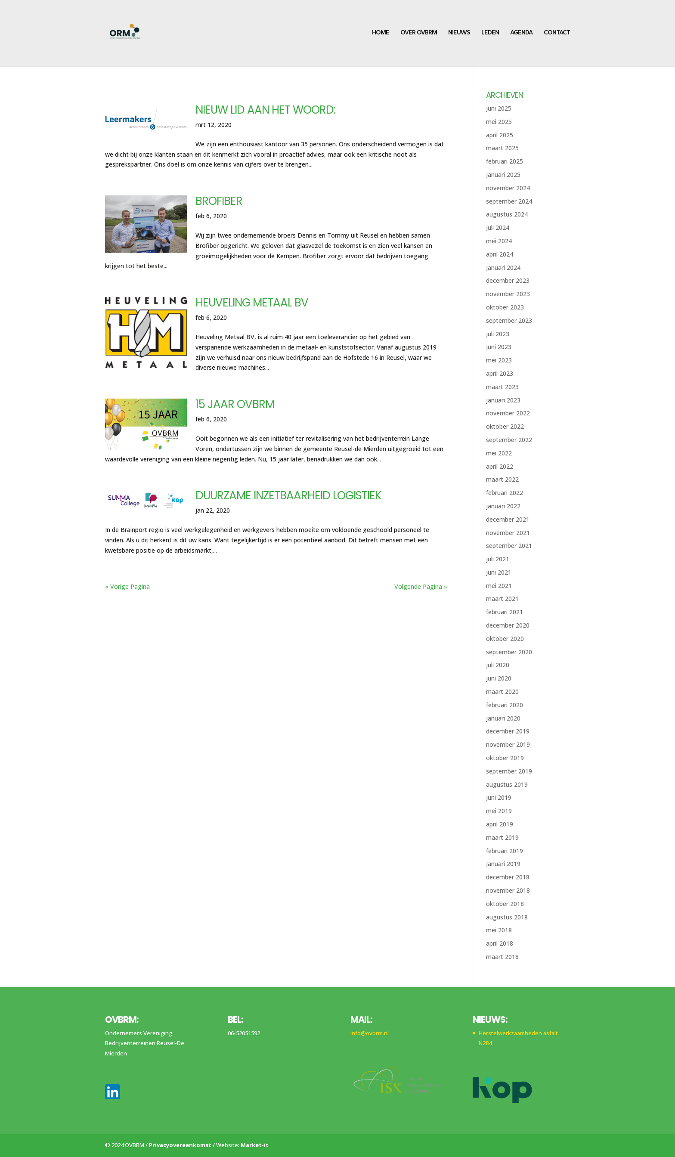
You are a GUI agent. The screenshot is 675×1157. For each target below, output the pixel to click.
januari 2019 (503, 864)
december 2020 (507, 625)
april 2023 (499, 373)
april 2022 (499, 466)
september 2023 (509, 320)
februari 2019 (504, 851)
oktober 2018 (505, 904)
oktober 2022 (505, 426)
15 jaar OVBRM (234, 404)
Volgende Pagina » (420, 586)
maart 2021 (502, 598)
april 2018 (499, 943)
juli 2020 (497, 665)
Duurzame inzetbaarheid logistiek (288, 495)
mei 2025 (499, 122)
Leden (490, 33)
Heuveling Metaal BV (251, 302)
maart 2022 (502, 479)
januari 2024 (503, 267)
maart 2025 (502, 148)
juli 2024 (497, 227)
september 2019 (509, 771)
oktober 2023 (505, 307)
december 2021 (507, 519)
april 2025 (499, 135)
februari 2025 (504, 161)
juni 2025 (498, 108)
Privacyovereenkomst (180, 1145)
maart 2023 (502, 387)
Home (380, 33)
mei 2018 (499, 930)
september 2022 (509, 440)
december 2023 (507, 280)
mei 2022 (499, 453)
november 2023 (508, 294)
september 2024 (509, 201)
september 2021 (509, 545)
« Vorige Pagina (127, 586)
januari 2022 (503, 506)
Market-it (255, 1145)
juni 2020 (498, 678)
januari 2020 (503, 718)
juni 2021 (498, 572)
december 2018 (507, 877)
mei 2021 (499, 586)
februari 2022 (504, 493)
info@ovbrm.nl (369, 1033)
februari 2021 (504, 612)
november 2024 (508, 188)
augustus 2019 (507, 784)
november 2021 (508, 533)
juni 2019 (498, 797)
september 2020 (509, 652)
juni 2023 (498, 347)
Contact (557, 33)
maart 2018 (502, 957)
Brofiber (218, 201)
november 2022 (508, 413)
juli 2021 (497, 559)
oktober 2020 (505, 638)
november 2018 (508, 890)
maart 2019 (502, 837)
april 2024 (499, 254)
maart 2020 (502, 691)
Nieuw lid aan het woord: (265, 110)
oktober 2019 (505, 758)
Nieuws (459, 33)
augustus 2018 (507, 917)
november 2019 (508, 744)
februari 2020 (504, 705)
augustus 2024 (507, 214)
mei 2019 (499, 811)
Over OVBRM (418, 33)
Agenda (521, 33)
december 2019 (507, 731)
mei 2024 (499, 241)
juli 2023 (497, 334)
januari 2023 (503, 400)
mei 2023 (499, 360)
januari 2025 (503, 174)
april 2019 (499, 824)
